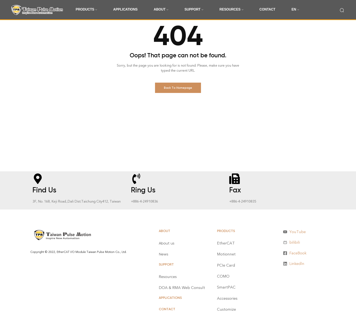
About (164, 231)
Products (226, 231)
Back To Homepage (178, 88)
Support (166, 264)
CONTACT (167, 309)
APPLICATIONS (170, 298)
